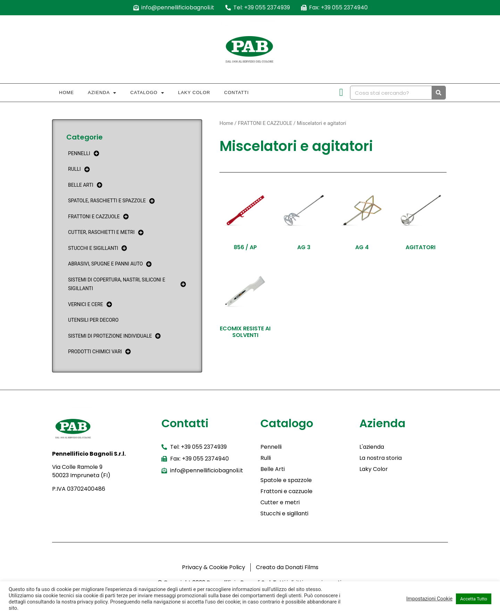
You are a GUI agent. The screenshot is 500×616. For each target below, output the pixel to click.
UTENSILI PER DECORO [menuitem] (93, 320)
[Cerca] (438, 92)
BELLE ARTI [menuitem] (85, 185)
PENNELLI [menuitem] (83, 154)
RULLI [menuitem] (79, 169)
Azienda (102, 93)
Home (66, 92)
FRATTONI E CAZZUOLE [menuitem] (98, 217)
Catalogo (147, 93)
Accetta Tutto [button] (473, 598)
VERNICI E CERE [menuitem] (90, 304)
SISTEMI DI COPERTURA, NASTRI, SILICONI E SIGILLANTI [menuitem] (127, 284)
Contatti (236, 92)
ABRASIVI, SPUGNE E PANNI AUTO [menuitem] (110, 264)
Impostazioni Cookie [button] (429, 599)
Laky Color (194, 92)
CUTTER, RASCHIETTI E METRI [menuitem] (106, 232)
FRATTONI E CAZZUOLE (265, 123)
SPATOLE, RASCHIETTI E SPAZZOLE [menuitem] (111, 201)
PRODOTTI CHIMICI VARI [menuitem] (99, 352)
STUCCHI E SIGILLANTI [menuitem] (97, 248)
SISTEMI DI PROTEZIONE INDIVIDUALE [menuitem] (114, 336)
